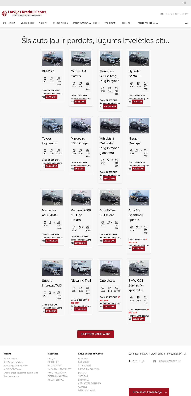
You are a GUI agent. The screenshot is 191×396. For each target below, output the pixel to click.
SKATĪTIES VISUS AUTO (95, 334)
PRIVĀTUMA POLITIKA (88, 369)
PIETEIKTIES (9, 22)
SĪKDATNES (83, 379)
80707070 (136, 361)
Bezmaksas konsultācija (150, 392)
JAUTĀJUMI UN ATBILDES (86, 22)
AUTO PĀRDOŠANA (148, 22)
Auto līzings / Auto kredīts (16, 365)
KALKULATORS (60, 22)
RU (184, 2)
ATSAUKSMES (84, 365)
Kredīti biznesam (11, 376)
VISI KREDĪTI (27, 22)
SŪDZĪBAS (83, 376)
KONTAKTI (127, 22)
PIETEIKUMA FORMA (58, 376)
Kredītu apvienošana (13, 362)
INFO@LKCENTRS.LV (166, 361)
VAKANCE (82, 386)
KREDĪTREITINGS (56, 379)
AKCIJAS (43, 22)
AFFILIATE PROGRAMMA (89, 383)
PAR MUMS (110, 22)
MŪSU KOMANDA (86, 390)
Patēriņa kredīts (11, 358)
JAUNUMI (82, 372)
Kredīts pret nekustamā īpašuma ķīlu (21, 372)
